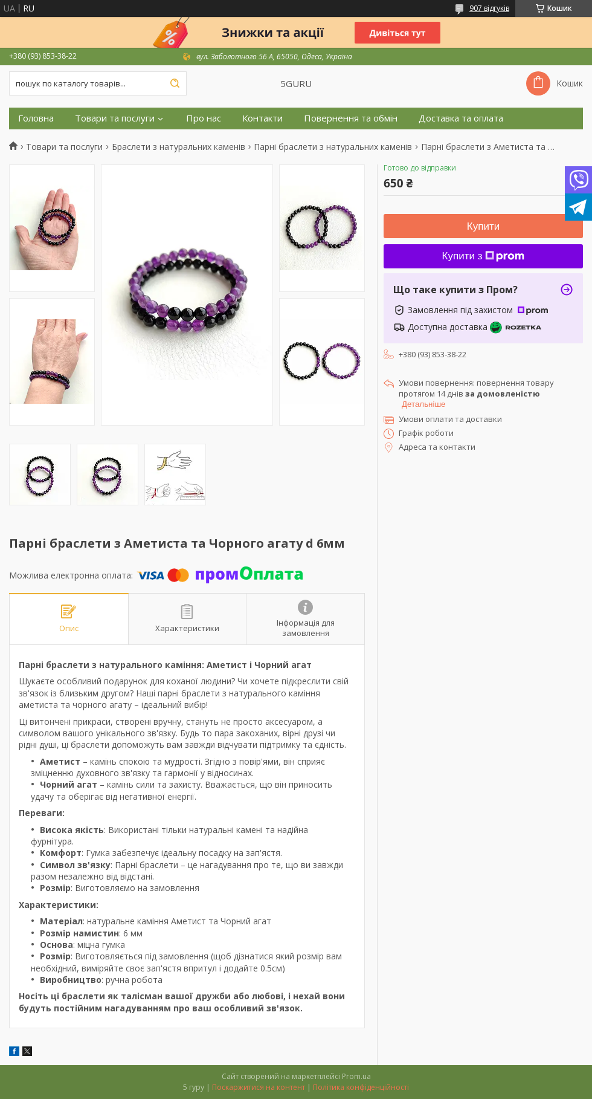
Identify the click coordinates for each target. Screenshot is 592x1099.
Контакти (262, 118)
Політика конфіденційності (361, 1087)
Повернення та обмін (350, 118)
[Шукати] (174, 83)
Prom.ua (356, 1076)
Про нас (203, 118)
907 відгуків (489, 8)
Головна (36, 118)
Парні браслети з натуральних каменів (333, 146)
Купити (483, 226)
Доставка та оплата (461, 118)
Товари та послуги (115, 118)
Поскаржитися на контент (258, 1087)
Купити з (483, 256)
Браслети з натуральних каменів (178, 146)
